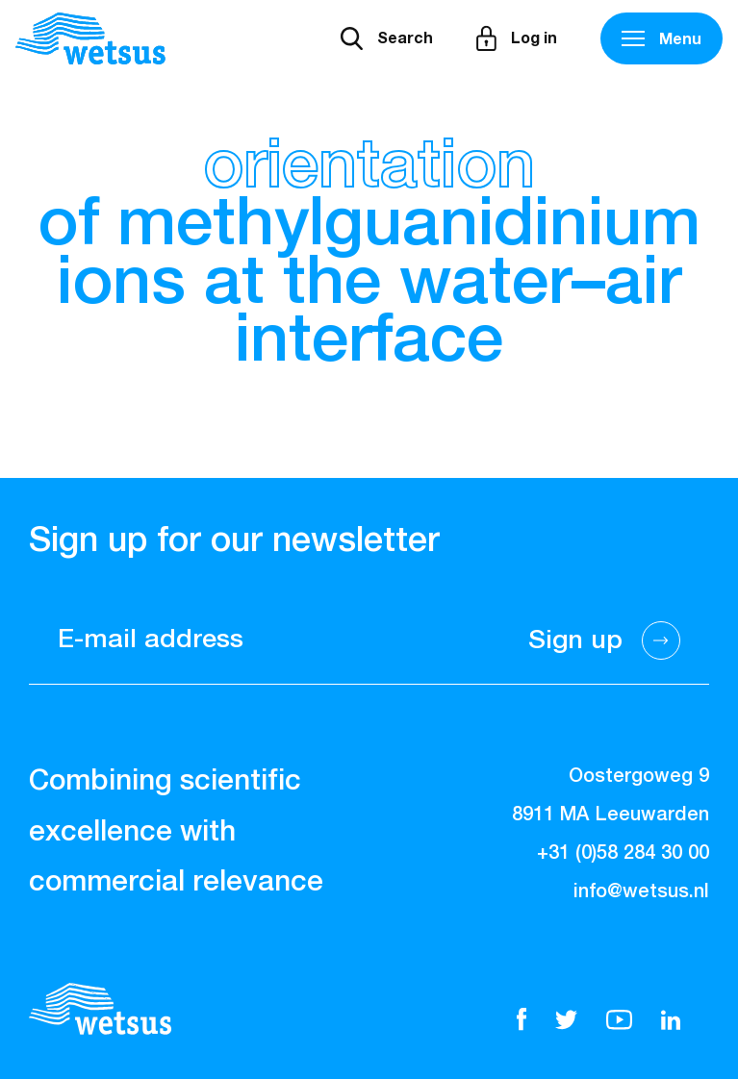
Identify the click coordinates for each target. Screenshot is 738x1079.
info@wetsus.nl (641, 891)
